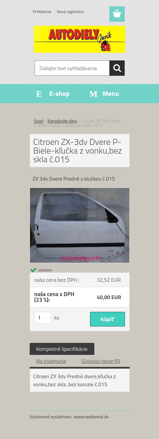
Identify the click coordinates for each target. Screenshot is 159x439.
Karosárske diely (62, 121)
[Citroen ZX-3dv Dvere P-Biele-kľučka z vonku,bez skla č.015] (79, 191)
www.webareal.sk (91, 416)
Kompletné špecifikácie (62, 349)
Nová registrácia (70, 11)
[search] (117, 68)
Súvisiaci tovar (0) (100, 361)
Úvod (38, 121)
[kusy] (42, 317)
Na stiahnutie (51, 361)
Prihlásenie (42, 11)
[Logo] (79, 39)
